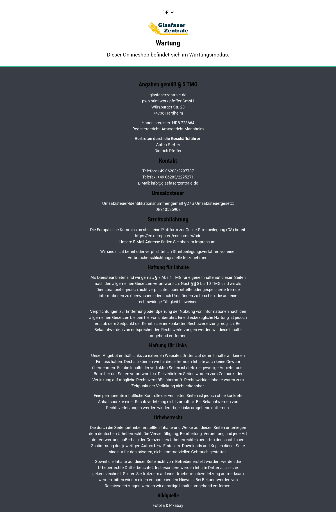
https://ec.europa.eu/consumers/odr (167, 235)
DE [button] (165, 13)
